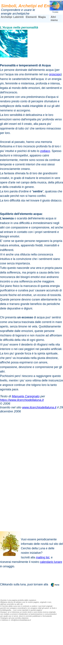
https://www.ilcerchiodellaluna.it (22, 400)
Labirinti (18, 17)
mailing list (42, 557)
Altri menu (54, 19)
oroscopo (55, 74)
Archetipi (6, 17)
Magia (42, 17)
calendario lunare (51, 562)
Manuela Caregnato (26, 396)
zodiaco (45, 151)
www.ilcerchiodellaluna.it (39, 407)
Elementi (31, 17)
